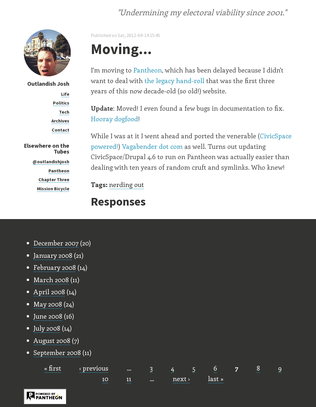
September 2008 (57, 352)
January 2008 (52, 255)
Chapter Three (53, 179)
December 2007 (55, 242)
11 (129, 378)
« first (52, 368)
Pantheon (58, 171)
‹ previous (93, 368)
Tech (64, 112)
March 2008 (51, 279)
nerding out (126, 184)
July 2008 (46, 328)
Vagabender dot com (152, 146)
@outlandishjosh (51, 161)
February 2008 (54, 267)
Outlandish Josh (48, 83)
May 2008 (47, 304)
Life (65, 94)
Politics (61, 103)
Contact (60, 130)
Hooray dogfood (114, 118)
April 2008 (49, 291)
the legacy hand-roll (174, 80)
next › (181, 378)
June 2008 (47, 316)
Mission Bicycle (53, 188)
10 (105, 378)
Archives (60, 121)
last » (215, 378)
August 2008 (51, 340)
